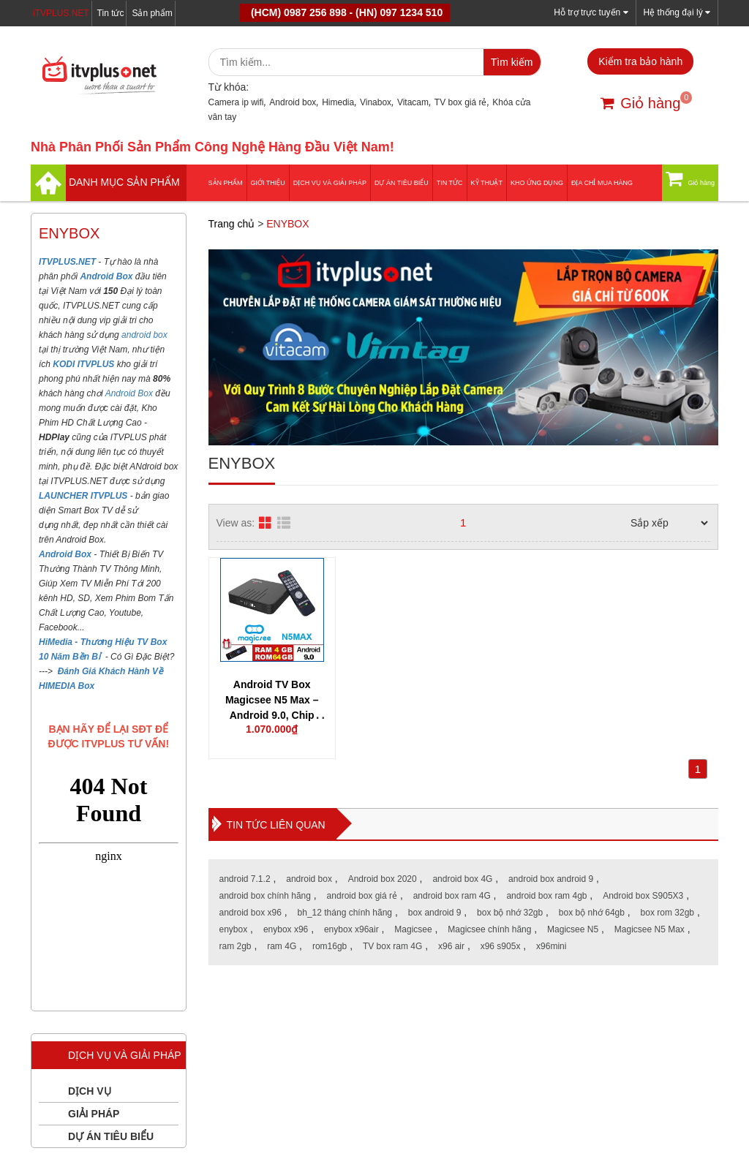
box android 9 (435, 912)
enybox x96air (351, 929)
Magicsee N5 (572, 929)
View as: (236, 523)
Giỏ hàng (640, 103)
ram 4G (281, 946)
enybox (233, 929)
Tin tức (110, 13)
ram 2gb (235, 946)
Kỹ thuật (487, 182)
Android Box (129, 393)
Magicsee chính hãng (489, 929)
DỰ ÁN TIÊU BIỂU (401, 182)
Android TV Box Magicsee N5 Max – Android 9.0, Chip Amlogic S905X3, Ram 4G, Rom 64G (272, 715)
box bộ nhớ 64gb (592, 912)
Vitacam (413, 102)
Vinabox (375, 102)
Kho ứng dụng (537, 182)
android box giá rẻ (362, 896)
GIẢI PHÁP (93, 1114)
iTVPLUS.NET (61, 13)
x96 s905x (501, 946)
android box (144, 335)
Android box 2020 (382, 879)
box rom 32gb (667, 912)
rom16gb (329, 946)
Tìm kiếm (512, 62)
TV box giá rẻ (460, 102)
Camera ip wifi (236, 102)
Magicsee (413, 929)
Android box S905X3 (643, 896)
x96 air (451, 946)
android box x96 (250, 912)
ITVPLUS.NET (68, 262)
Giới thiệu (268, 182)
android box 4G (462, 879)
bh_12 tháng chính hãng (345, 912)
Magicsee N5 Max (649, 929)
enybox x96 (285, 929)
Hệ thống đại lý (677, 12)
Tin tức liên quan (276, 825)
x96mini (551, 946)
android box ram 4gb (546, 896)
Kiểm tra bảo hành (640, 61)
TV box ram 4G (392, 946)
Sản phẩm (152, 13)
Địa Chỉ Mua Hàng (602, 182)
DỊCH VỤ (89, 1091)
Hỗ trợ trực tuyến (591, 12)
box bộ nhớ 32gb (510, 912)
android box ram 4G (452, 896)
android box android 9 (550, 879)
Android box (292, 102)
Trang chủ (231, 224)
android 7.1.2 (245, 879)
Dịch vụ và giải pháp (329, 182)
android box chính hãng (265, 896)
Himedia (338, 102)
